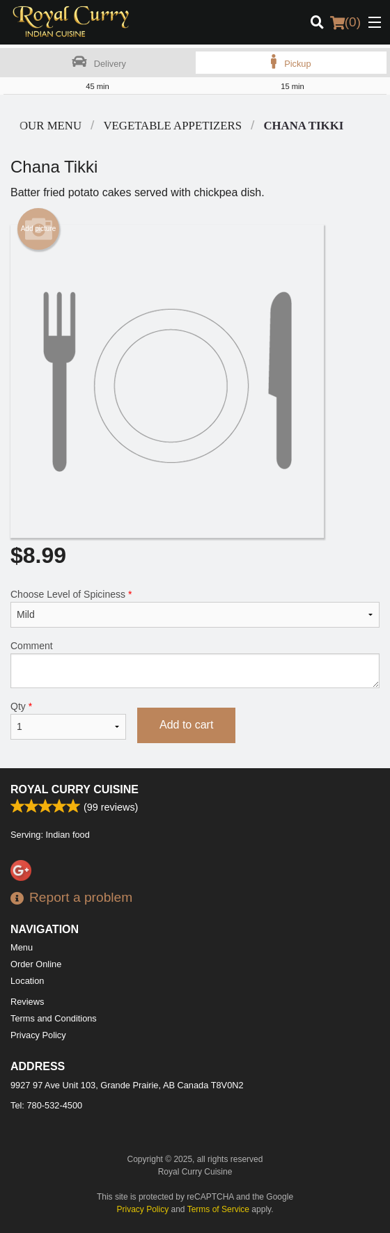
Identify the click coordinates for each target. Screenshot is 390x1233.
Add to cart (186, 725)
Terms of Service (218, 1209)
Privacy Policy (38, 1035)
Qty (68, 720)
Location (27, 981)
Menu (21, 947)
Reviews (27, 1001)
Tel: (46, 1105)
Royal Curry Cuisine (74, 789)
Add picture (38, 229)
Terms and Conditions (53, 1018)
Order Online (35, 964)
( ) (345, 22)
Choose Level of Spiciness (195, 608)
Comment (195, 664)
